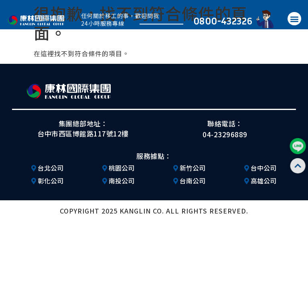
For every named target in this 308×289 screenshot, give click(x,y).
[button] (294, 18)
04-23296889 (225, 134)
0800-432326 (222, 20)
